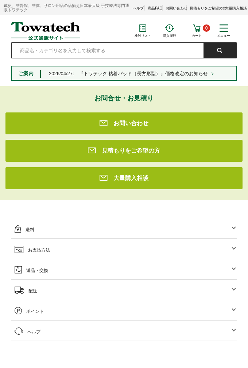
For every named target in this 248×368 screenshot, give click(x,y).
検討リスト (143, 36)
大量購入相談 (236, 8)
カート (197, 36)
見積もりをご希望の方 (208, 8)
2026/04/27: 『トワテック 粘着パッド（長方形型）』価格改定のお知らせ (128, 73)
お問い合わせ (176, 8)
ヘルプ (138, 8)
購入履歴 (169, 36)
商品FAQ (155, 8)
